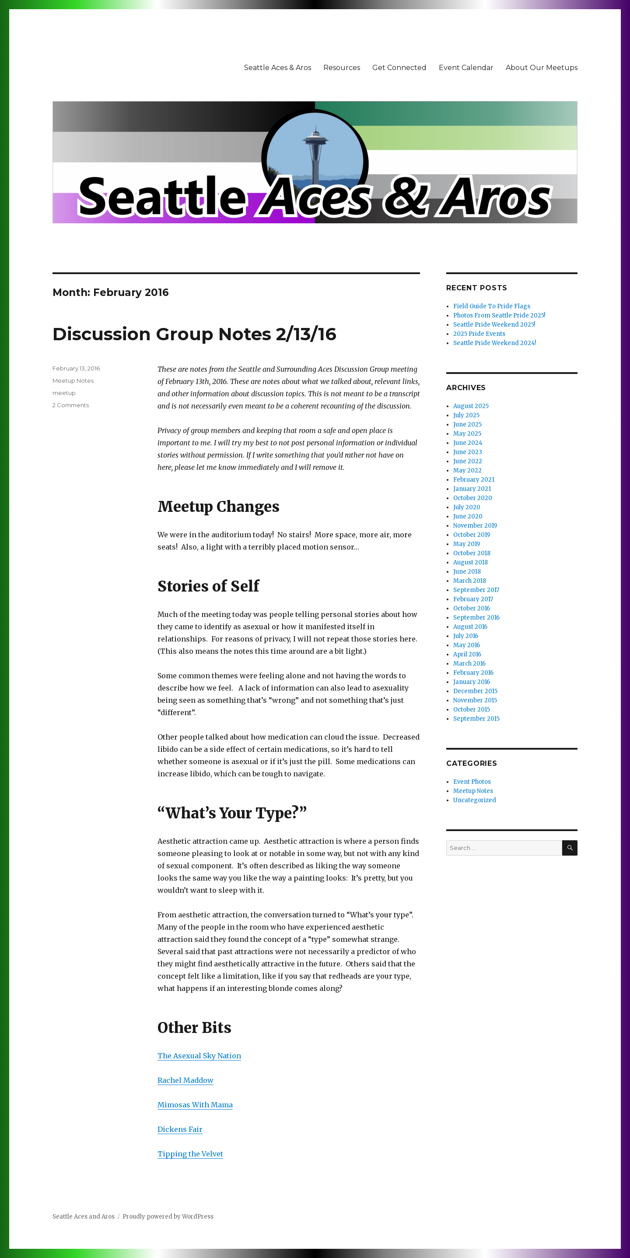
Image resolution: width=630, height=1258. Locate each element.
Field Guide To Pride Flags (491, 306)
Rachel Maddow (186, 1080)
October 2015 (471, 709)
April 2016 (467, 654)
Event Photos (472, 782)
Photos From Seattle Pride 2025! (499, 315)
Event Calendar (466, 67)
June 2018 (467, 571)
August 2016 (470, 627)
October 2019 (471, 535)
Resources (341, 67)
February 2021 (473, 479)
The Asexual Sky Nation (199, 1055)
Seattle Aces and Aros (83, 1216)
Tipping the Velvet (190, 1153)
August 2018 (470, 562)
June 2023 (467, 452)
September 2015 (476, 718)
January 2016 (471, 682)
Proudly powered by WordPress (168, 1216)
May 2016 (466, 645)
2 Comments (70, 405)
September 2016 (476, 617)
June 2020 (468, 516)
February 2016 (473, 673)
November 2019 (475, 525)
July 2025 (466, 415)
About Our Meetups (542, 67)
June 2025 (467, 424)
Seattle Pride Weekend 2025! (494, 324)
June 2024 (468, 443)
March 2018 (469, 581)
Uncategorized (474, 800)
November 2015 (475, 700)
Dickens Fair (180, 1129)
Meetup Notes (73, 380)
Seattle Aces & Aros (277, 67)
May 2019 (466, 544)
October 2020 (472, 498)
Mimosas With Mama (195, 1104)
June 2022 (467, 461)
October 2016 (471, 608)
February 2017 (473, 599)
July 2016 (465, 636)
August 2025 (471, 406)
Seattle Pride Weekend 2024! (494, 343)
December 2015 (475, 691)
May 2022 (467, 470)
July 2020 (466, 507)
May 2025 (467, 433)
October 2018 (471, 553)
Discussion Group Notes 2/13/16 (194, 334)
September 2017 (476, 590)
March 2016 (469, 663)
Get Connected (399, 67)
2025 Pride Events (479, 334)
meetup (64, 392)
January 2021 (472, 489)
